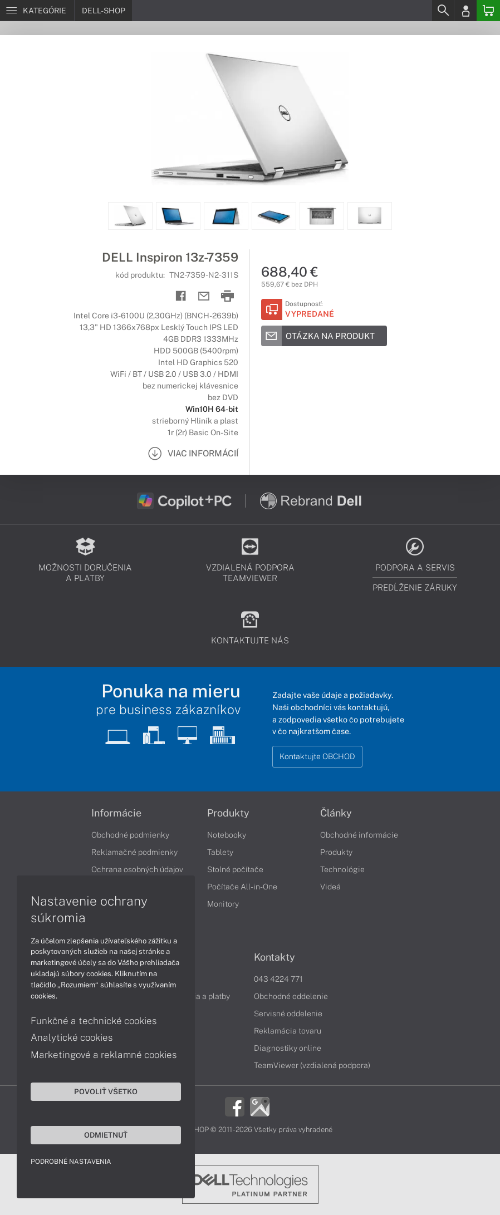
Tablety (220, 852)
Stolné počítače (235, 869)
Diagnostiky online (287, 1048)
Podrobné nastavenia (71, 1161)
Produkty (228, 813)
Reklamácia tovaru (287, 1030)
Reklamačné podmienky (134, 852)
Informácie (116, 813)
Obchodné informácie (359, 834)
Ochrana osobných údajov (137, 869)
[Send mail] (204, 296)
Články (336, 813)
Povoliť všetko (106, 1091)
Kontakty (274, 957)
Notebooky (226, 834)
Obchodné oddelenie (291, 996)
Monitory (223, 903)
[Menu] (37, 10)
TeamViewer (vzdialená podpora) (312, 1065)
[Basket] (488, 10)
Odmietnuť (106, 1134)
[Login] (465, 10)
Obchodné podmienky (130, 834)
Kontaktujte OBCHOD (317, 756)
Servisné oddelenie (288, 1013)
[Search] (443, 10)
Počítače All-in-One (242, 886)
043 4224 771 (278, 979)
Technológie (342, 869)
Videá (330, 886)
